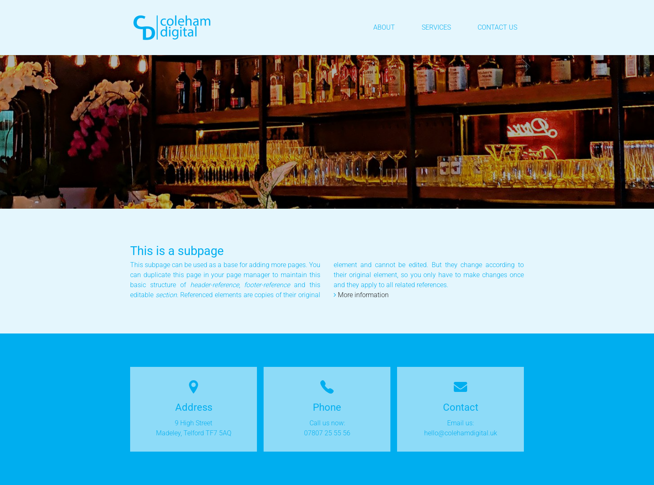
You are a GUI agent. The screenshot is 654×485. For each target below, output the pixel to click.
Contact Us (497, 27)
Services (436, 27)
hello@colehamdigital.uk (460, 433)
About (384, 27)
